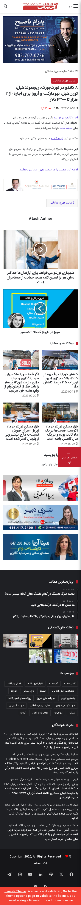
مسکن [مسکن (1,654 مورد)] (72, 713)
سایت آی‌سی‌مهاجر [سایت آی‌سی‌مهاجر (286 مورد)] (65, 705)
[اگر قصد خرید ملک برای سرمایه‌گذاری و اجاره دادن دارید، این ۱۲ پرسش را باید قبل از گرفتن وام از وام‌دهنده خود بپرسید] (21, 360)
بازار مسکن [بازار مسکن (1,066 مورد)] (28, 691)
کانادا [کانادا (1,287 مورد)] (23, 713)
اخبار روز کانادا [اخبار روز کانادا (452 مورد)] (14, 683)
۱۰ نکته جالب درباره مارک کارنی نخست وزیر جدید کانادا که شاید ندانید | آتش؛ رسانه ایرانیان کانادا (43, 827)
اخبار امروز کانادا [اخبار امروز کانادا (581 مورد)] (35, 683)
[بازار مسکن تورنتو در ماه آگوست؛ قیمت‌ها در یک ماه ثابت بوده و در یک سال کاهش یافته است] (60, 413)
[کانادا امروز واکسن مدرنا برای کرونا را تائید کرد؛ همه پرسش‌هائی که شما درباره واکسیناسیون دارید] (66, 656)
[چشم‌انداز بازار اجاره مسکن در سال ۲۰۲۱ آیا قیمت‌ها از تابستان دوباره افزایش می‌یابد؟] (66, 641)
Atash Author (40, 219)
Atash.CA (40, 863)
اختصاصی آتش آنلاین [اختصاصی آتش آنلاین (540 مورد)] (63, 691)
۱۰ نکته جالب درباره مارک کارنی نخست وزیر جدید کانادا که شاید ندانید (42, 814)
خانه (74, 71)
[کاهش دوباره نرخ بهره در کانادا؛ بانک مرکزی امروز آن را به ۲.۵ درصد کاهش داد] (60, 360)
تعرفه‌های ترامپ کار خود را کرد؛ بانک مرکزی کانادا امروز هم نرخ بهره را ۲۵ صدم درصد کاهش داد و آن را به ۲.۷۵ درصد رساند (41, 768)
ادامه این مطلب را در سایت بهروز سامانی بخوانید (48, 169)
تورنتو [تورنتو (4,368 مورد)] (14, 691)
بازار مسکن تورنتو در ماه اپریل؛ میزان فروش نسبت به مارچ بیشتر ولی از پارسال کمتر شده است (22, 433)
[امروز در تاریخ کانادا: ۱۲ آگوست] (40, 641)
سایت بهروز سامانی (56, 71)
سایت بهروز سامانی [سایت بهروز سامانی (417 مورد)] (40, 705)
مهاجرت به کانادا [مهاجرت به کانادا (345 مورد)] (40, 713)
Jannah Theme (15, 891)
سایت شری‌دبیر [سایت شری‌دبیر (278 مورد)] (16, 705)
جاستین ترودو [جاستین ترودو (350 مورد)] (68, 698)
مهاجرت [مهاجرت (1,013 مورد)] (58, 713)
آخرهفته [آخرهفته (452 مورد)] (53, 683)
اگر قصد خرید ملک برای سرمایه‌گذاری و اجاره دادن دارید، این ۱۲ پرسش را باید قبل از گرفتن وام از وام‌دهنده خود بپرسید (21, 383)
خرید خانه (66, 128)
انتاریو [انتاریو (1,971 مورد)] (43, 691)
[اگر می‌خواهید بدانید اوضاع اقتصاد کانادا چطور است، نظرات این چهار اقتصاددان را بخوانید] (15, 641)
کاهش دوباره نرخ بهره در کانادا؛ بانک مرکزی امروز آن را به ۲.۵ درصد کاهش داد (60, 381)
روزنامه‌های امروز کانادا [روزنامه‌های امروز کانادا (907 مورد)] (19, 698)
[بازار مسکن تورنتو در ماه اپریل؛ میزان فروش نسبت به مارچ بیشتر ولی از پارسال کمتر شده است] (21, 413)
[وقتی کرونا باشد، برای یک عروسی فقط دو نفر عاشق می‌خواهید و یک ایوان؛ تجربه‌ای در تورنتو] (40, 656)
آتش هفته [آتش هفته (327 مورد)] (69, 683)
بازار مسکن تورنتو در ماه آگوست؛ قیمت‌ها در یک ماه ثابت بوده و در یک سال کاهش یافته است (61, 433)
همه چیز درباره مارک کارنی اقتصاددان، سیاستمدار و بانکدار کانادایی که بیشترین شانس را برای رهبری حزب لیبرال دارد (43, 834)
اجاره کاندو (57, 138)
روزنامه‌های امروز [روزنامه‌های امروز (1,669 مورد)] (46, 698)
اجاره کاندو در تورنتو (66, 117)
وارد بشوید (46, 464)
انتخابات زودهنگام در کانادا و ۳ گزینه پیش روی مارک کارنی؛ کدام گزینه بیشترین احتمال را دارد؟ (41, 745)
